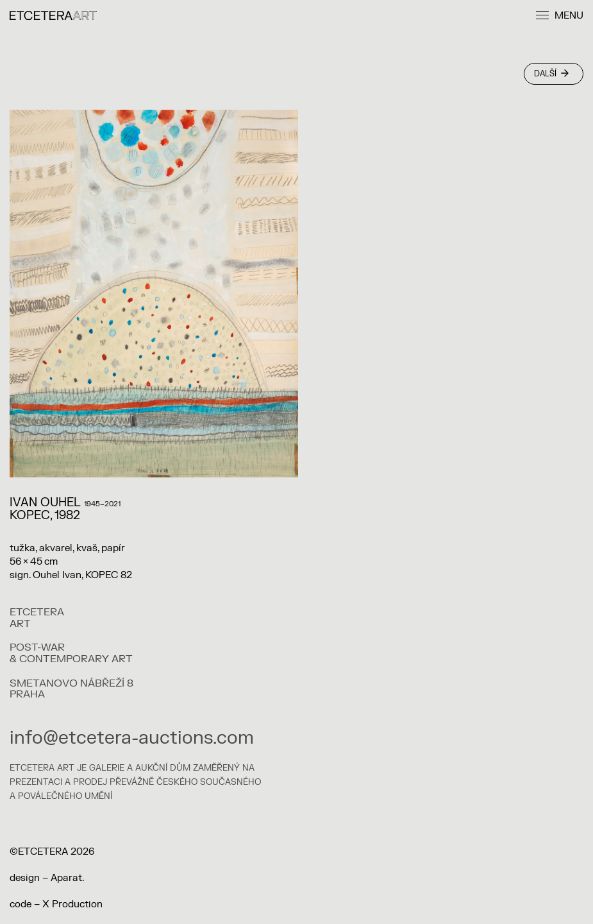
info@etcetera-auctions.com (132, 737)
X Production (72, 904)
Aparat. (67, 878)
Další (551, 74)
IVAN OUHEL (45, 502)
